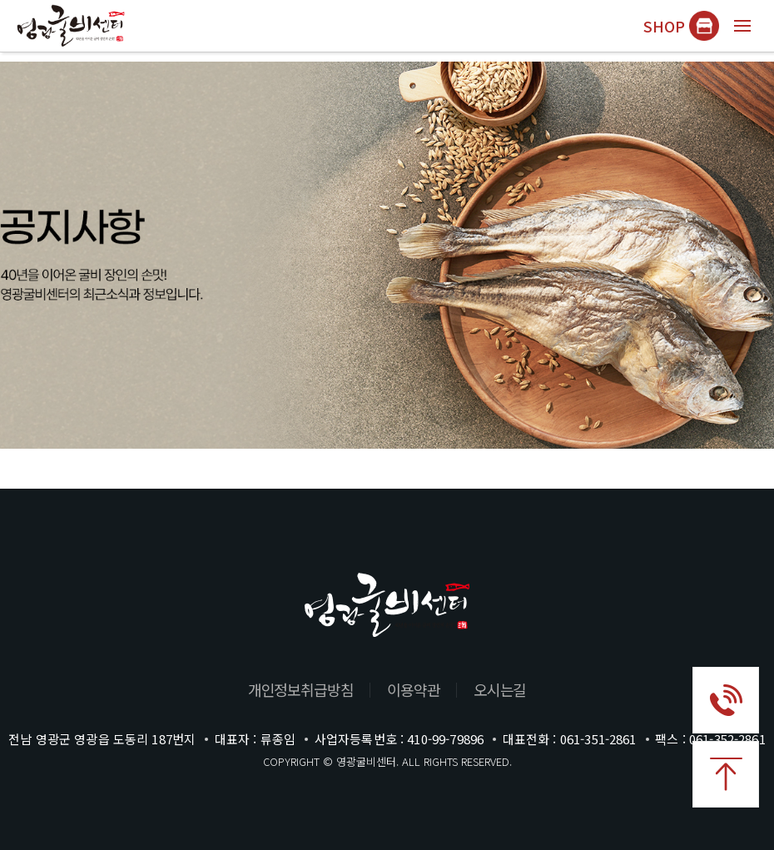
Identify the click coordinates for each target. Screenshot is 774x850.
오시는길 (500, 689)
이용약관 (413, 689)
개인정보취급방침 (301, 689)
